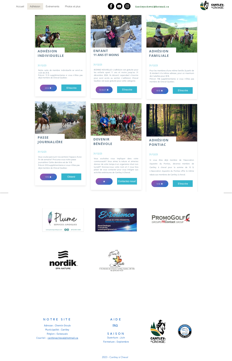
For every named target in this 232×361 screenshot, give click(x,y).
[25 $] (48, 88)
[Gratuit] (104, 89)
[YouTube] (119, 6)
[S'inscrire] (71, 87)
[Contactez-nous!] (127, 181)
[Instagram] (127, 6)
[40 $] (159, 90)
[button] (183, 183)
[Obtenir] (71, 176)
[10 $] (48, 177)
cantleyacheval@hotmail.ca (63, 337)
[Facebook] (111, 6)
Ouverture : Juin (116, 337)
